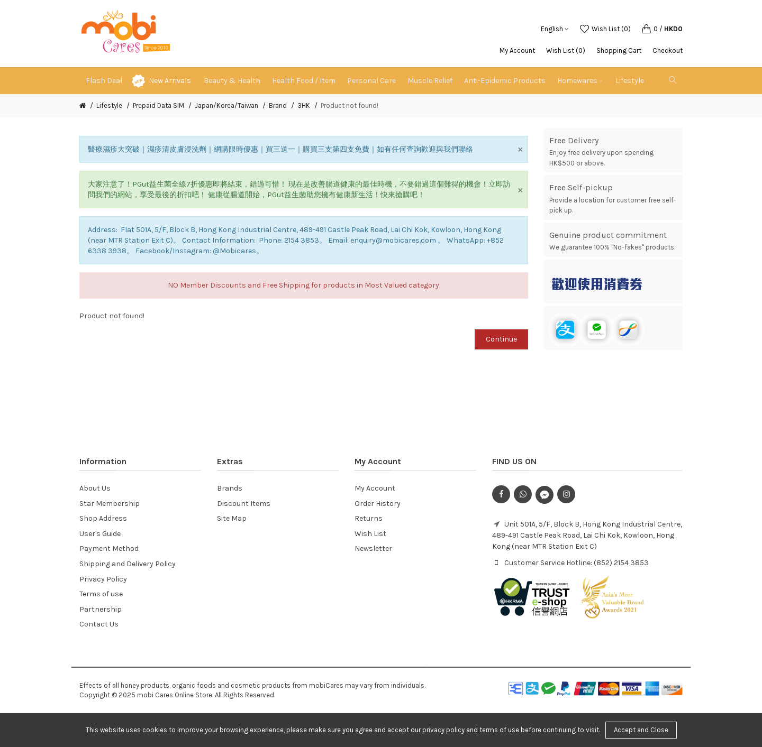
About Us (95, 488)
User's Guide (100, 533)
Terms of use (101, 593)
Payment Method (109, 548)
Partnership (100, 609)
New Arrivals (170, 80)
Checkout (667, 50)
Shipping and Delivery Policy (127, 563)
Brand (278, 105)
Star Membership (109, 503)
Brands (229, 488)
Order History (378, 503)
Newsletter (373, 548)
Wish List (370, 533)
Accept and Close (641, 730)
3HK (303, 105)
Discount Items (243, 503)
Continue (501, 339)
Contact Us (99, 624)
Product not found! (349, 105)
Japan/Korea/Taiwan (226, 105)
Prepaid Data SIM (158, 105)
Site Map (232, 518)
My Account (517, 50)
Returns (369, 518)
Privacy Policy (103, 579)
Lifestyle (109, 105)
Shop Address (103, 518)
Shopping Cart (618, 50)
